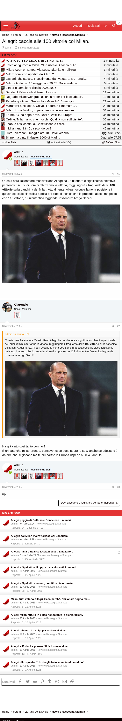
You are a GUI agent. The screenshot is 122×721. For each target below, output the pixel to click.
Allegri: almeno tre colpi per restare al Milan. (39, 630)
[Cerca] (114, 25)
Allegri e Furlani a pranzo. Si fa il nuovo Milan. (40, 646)
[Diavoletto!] (17, 164)
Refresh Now (111, 142)
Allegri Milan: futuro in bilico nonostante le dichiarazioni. (47, 614)
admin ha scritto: (14, 334)
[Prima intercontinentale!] (59, 164)
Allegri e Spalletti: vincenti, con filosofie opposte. (42, 583)
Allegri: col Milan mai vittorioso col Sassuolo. (40, 535)
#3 (118, 487)
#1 (118, 173)
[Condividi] (113, 174)
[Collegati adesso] (10, 159)
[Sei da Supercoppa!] (45, 164)
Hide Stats (9, 142)
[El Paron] (24, 164)
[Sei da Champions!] (31, 164)
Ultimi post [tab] (9, 55)
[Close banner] (119, 23)
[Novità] (106, 25)
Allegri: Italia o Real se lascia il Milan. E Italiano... (42, 551)
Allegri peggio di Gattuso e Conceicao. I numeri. (41, 520)
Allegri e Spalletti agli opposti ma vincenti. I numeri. (44, 567)
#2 (118, 326)
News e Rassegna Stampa (51, 523)
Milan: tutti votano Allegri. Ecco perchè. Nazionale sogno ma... (50, 599)
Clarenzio (21, 304)
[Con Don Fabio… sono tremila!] (38, 164)
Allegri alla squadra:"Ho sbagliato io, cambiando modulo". (48, 662)
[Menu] (5, 26)
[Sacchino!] (52, 164)
